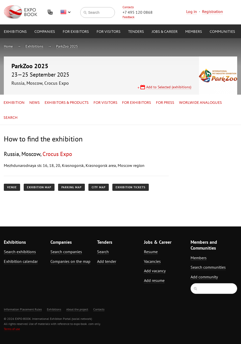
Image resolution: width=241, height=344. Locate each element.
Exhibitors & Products (67, 102)
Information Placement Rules (23, 309)
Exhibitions (15, 31)
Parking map (71, 187)
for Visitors (108, 31)
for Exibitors (76, 31)
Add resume (154, 280)
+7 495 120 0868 (138, 12)
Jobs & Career (165, 31)
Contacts (128, 7)
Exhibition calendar (21, 261)
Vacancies (152, 261)
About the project (77, 309)
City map (98, 187)
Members (193, 31)
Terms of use (12, 329)
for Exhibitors (136, 102)
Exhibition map (39, 187)
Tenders (136, 31)
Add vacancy (155, 270)
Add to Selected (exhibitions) (168, 87)
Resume (151, 251)
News (34, 102)
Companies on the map (70, 261)
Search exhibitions (20, 251)
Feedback (129, 17)
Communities (222, 31)
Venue (12, 187)
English (65, 12)
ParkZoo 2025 (67, 46)
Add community (204, 276)
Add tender (106, 261)
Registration (212, 11)
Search (11, 117)
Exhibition (14, 102)
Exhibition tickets (130, 187)
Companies (44, 31)
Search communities (208, 267)
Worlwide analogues (200, 102)
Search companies (66, 251)
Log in (191, 11)
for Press (165, 102)
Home (8, 46)
